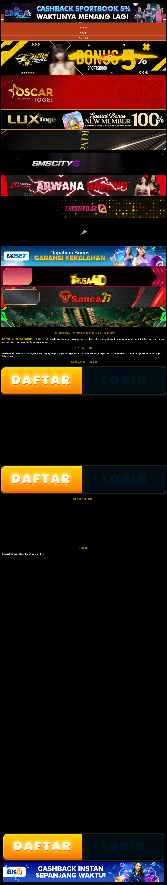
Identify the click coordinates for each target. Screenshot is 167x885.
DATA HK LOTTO (83, 38)
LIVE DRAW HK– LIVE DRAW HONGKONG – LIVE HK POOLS (83, 333)
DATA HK (83, 548)
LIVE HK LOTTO (83, 348)
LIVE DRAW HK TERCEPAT (83, 362)
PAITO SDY (83, 32)
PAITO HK (83, 27)
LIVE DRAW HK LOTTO (83, 499)
